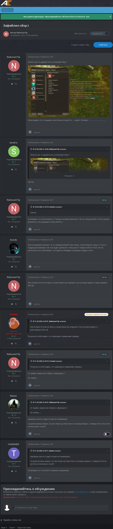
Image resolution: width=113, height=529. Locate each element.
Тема (12, 527)
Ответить (103, 45)
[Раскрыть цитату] (31, 149)
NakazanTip (22, 32)
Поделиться (81, 33)
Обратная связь (24, 527)
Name (13, 395)
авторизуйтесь (82, 492)
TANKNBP (13, 444)
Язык (4, 527)
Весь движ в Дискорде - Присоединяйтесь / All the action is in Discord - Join (56, 16)
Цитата (37, 132)
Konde (13, 239)
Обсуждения (32, 35)
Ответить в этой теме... (26, 507)
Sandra (13, 142)
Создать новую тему (80, 45)
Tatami (52, 361)
